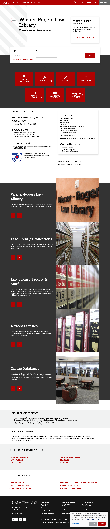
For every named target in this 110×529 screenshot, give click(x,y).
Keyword (39, 51)
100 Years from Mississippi (71, 457)
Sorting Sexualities (19, 483)
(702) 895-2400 (76, 164)
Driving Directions (87, 502)
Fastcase (65, 121)
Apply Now (44, 508)
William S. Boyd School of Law (26, 3)
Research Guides (67, 147)
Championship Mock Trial (21, 489)
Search (75, 2)
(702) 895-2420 (76, 161)
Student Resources (85, 37)
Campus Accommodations (67, 510)
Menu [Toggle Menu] (104, 2)
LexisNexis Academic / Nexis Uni (73, 127)
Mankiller (64, 460)
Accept (102, 524)
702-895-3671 (18, 513)
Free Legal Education (47, 511)
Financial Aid (45, 505)
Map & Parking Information (86, 506)
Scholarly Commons (68, 149)
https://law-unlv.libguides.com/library (57, 418)
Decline (93, 524)
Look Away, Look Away (20, 457)
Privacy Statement (47, 522)
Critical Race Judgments (70, 489)
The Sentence (16, 463)
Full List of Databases (69, 131)
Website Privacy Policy (92, 519)
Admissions (45, 502)
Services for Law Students (75, 95)
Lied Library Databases (69, 133)
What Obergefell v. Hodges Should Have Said (78, 483)
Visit (96, 3)
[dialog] (89, 519)
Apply (81, 3)
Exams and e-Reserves (70, 151)
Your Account (17, 59)
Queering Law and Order (20, 486)
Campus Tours (66, 513)
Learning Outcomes (47, 513)
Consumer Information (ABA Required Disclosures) (68, 504)
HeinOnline (65, 123)
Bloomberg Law (67, 119)
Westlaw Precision (68, 129)
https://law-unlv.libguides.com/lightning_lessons (43, 422)
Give (89, 3)
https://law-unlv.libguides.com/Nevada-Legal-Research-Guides (56, 420)
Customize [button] (75, 524)
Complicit (64, 463)
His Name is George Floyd (70, 486)
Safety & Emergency (88, 510)
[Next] (13, 215)
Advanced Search (28, 59)
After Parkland (17, 460)
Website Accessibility (62, 522)
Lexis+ (64, 125)
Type (14, 51)
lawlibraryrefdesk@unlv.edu (42, 146)
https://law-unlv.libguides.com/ (39, 424)
